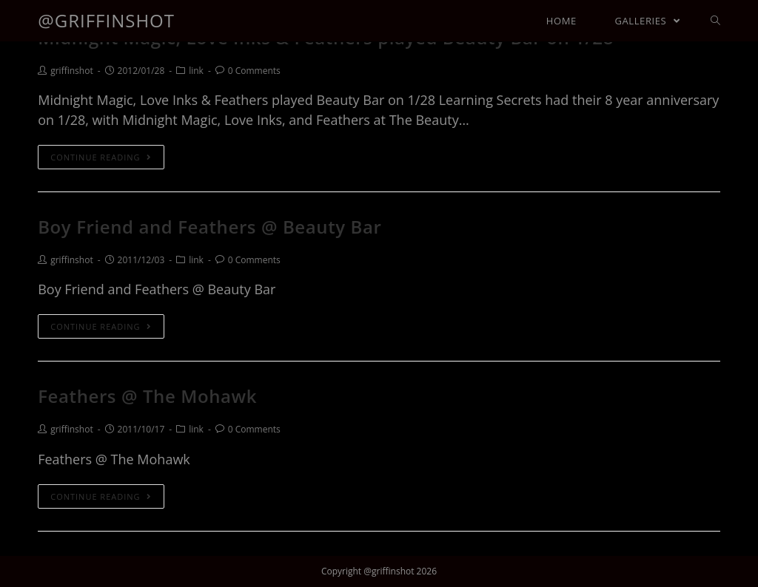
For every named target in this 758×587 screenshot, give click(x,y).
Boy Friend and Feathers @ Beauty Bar (209, 226)
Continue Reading (100, 157)
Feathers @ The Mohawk (147, 396)
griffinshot (71, 70)
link (196, 70)
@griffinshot (106, 20)
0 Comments (254, 70)
